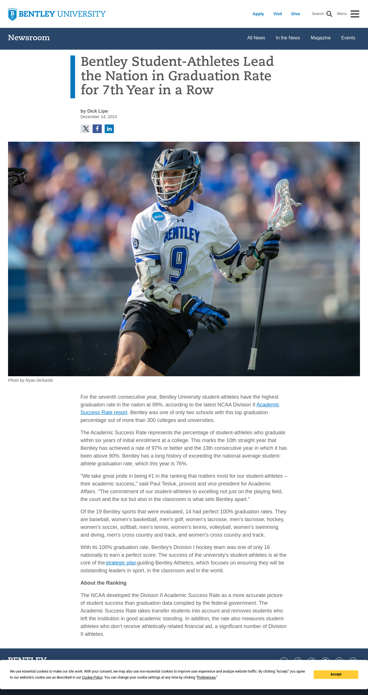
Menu (342, 14)
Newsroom (29, 38)
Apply (258, 13)
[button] (329, 14)
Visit (277, 13)
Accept (336, 674)
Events (348, 37)
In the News (288, 37)
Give (295, 13)
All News (256, 37)
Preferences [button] (206, 677)
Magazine (321, 37)
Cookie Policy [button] (92, 677)
